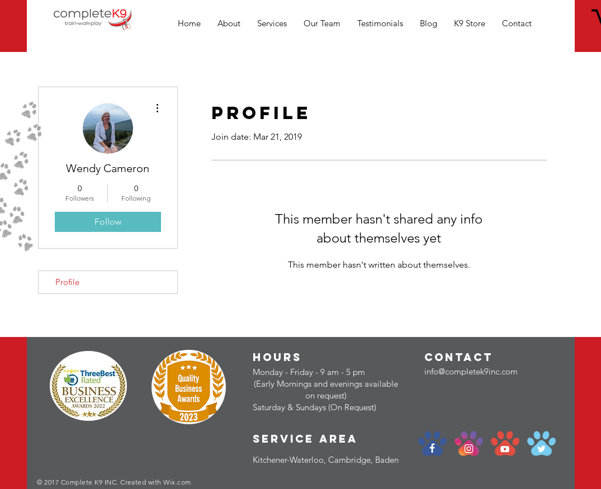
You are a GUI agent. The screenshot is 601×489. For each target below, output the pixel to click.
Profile (67, 282)
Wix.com (177, 482)
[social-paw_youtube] (505, 443)
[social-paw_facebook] (432, 443)
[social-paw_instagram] (469, 443)
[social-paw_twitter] (541, 443)
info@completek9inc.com (471, 371)
